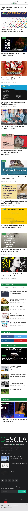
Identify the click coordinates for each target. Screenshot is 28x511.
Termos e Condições (18, 502)
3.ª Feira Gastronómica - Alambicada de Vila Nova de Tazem (17, 315)
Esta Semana (5, 287)
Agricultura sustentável (16, 389)
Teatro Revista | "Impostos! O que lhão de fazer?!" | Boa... (12, 79)
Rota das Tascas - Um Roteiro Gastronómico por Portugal (16, 457)
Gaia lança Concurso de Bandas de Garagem (18, 323)
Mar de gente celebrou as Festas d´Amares (18, 470)
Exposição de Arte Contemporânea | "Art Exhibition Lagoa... (13, 103)
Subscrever (22, 491)
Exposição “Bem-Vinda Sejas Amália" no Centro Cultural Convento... (13, 275)
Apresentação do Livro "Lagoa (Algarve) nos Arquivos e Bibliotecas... (11, 152)
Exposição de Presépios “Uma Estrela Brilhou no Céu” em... (14, 178)
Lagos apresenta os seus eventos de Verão (18, 464)
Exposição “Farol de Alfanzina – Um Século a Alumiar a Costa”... (13, 250)
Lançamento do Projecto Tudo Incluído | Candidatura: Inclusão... (12, 30)
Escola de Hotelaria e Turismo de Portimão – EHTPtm (12, 127)
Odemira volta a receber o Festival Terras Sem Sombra (17, 307)
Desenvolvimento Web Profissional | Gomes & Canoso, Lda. (18, 368)
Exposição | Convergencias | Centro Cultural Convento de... (13, 54)
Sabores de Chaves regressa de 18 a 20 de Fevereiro (18, 300)
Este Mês (14, 287)
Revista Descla (4, 33)
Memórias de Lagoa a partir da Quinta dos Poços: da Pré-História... (14, 202)
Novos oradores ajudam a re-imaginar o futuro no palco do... (14, 420)
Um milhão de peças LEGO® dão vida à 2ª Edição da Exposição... (18, 375)
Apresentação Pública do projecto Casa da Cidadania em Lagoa (12, 226)
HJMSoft (24, 499)
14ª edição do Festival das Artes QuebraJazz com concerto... (18, 382)
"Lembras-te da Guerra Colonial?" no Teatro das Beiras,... (18, 292)
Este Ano (22, 287)
